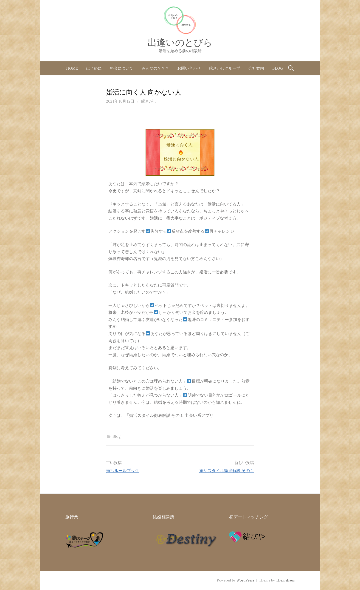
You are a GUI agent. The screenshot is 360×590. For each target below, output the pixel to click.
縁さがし (149, 101)
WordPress (245, 580)
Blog (277, 68)
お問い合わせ (189, 68)
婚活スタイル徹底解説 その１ (226, 470)
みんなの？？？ (155, 68)
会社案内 (256, 68)
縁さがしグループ (224, 68)
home (72, 68)
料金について (121, 68)
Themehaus (285, 580)
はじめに (94, 68)
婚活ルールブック (122, 470)
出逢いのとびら (180, 42)
